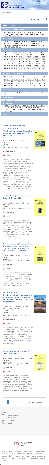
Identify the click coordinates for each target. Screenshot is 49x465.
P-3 (10, 100)
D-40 (15, 81)
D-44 (39, 80)
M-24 (14, 107)
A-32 (5, 32)
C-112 (34, 52)
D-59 (33, 78)
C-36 (15, 65)
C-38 (8, 65)
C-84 (15, 58)
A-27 (21, 32)
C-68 (29, 60)
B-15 (18, 45)
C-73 (12, 60)
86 (33, 402)
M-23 (18, 107)
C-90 (36, 56)
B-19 (5, 45)
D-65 (12, 78)
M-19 (32, 107)
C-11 (15, 69)
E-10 (18, 92)
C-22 (19, 67)
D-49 (26, 80)
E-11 (15, 92)
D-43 (5, 81)
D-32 (39, 81)
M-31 (30, 106)
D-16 (8, 85)
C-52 (43, 61)
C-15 (43, 67)
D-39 (19, 81)
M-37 (8, 106)
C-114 (26, 52)
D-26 (15, 83)
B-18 (8, 45)
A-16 (17, 34)
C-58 (22, 61)
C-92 (29, 56)
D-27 (12, 83)
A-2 (18, 36)
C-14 (5, 69)
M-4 (43, 109)
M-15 (7, 109)
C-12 (12, 69)
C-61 (12, 61)
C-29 (36, 65)
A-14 (23, 34)
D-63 (19, 78)
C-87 (5, 58)
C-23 (15, 67)
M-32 (26, 106)
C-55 (33, 61)
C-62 (8, 61)
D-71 (33, 76)
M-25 (11, 107)
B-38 (22, 41)
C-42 (36, 63)
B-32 (42, 41)
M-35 (16, 106)
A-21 (41, 32)
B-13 (25, 45)
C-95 (19, 56)
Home (3, 12)
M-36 (12, 106)
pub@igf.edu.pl (10, 420)
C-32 (26, 65)
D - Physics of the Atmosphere (13, 73)
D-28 (8, 83)
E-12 (12, 92)
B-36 (29, 41)
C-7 (28, 69)
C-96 (15, 56)
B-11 (32, 45)
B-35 (32, 41)
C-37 (12, 65)
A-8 (43, 34)
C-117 (14, 52)
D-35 (29, 81)
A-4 (13, 36)
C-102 (34, 54)
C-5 (33, 69)
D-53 (12, 80)
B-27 (18, 43)
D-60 (29, 78)
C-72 (15, 60)
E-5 (33, 92)
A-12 (30, 34)
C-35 (19, 65)
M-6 (37, 109)
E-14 (5, 92)
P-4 (7, 100)
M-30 (34, 106)
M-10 (25, 109)
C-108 (9, 54)
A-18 (10, 34)
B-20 (42, 43)
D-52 (15, 80)
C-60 (15, 61)
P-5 (5, 100)
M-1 (11, 111)
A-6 (7, 36)
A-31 (8, 32)
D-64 (15, 78)
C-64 (43, 60)
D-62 (22, 78)
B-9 (39, 45)
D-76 (15, 76)
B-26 (22, 43)
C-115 (22, 52)
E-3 (38, 92)
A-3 (15, 36)
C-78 (36, 58)
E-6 (30, 92)
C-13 (8, 69)
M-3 (5, 111)
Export (8, 155)
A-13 (27, 34)
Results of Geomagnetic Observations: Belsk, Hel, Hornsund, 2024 (16, 197)
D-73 (26, 76)
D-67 (5, 78)
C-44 (29, 63)
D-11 (26, 85)
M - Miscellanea (8, 103)
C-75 (5, 60)
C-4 (36, 69)
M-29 (37, 106)
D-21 (33, 83)
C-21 (22, 67)
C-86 (8, 58)
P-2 (13, 100)
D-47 (33, 80)
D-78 (8, 76)
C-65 (39, 60)
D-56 (43, 78)
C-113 (30, 52)
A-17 (13, 34)
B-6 (6, 47)
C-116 (18, 52)
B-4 (12, 47)
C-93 (26, 56)
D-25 (19, 83)
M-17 (39, 107)
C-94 (22, 56)
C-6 (30, 69)
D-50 (22, 80)
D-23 (26, 83)
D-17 (5, 85)
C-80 (29, 58)
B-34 (35, 41)
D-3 (8, 87)
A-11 (33, 34)
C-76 (43, 58)
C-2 (41, 69)
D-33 (36, 81)
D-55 (5, 80)
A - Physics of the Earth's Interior (14, 29)
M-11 (21, 109)
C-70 (22, 60)
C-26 (5, 67)
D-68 (43, 76)
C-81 (26, 58)
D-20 (36, 83)
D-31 (43, 81)
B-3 (14, 47)
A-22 (38, 32)
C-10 (19, 69)
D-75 (19, 76)
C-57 (26, 61)
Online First (7, 114)
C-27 (43, 65)
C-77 (39, 58)
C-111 (39, 52)
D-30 (5, 83)
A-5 (10, 36)
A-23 (35, 32)
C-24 (12, 67)
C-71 (19, 60)
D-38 (22, 81)
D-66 (8, 78)
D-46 (36, 80)
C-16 (39, 67)
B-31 (5, 43)
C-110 (43, 52)
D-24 (22, 83)
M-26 (7, 107)
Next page (39, 402)
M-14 (11, 109)
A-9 (40, 34)
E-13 (8, 92)
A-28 (18, 32)
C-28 (39, 65)
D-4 (5, 87)
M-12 (18, 109)
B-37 (25, 41)
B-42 (8, 41)
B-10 (35, 45)
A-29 (15, 32)
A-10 (37, 34)
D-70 (36, 76)
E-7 (27, 92)
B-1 (20, 47)
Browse (9, 12)
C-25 (8, 67)
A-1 (20, 36)
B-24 (29, 43)
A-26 (25, 32)
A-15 (20, 34)
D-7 (38, 85)
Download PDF (10, 151)
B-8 (41, 45)
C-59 (19, 61)
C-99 (5, 56)
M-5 (40, 109)
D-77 (12, 76)
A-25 (28, 32)
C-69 (26, 60)
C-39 (5, 65)
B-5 (9, 47)
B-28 (15, 43)
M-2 (8, 111)
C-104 (26, 54)
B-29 (12, 43)
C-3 (39, 69)
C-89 (39, 56)
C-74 (8, 60)
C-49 (12, 63)
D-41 (12, 81)
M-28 (41, 106)
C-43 (33, 63)
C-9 (22, 69)
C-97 (12, 56)
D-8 (35, 85)
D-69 (39, 76)
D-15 (12, 85)
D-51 (19, 80)
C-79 (33, 58)
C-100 (43, 54)
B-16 (15, 45)
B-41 (12, 41)
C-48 (15, 63)
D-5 (44, 85)
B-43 (5, 41)
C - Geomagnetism (9, 50)
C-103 (30, 54)
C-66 (36, 60)
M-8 (31, 109)
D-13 (19, 85)
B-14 (22, 45)
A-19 (7, 34)
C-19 (29, 67)
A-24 (31, 32)
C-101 (39, 54)
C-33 (22, 65)
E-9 (22, 92)
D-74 (22, 76)
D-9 (33, 85)
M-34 (19, 106)
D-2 (10, 87)
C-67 (33, 60)
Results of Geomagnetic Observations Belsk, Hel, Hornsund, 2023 (16, 352)
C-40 (43, 63)
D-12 (22, 85)
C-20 (26, 67)
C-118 (9, 52)
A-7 (5, 36)
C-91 (33, 56)
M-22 (21, 107)
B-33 (39, 41)
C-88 (43, 56)
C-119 (5, 52)
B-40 (15, 41)
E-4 (35, 92)
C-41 (39, 63)
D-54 (8, 80)
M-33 (23, 106)
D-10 (29, 85)
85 (29, 402)
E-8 (24, 92)
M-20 (29, 107)
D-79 (5, 76)
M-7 (34, 109)
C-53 (39, 61)
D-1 (13, 87)
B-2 (17, 47)
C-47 (19, 63)
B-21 (39, 43)
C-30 (33, 65)
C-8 (25, 69)
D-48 (29, 80)
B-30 (8, 43)
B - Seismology (8, 39)
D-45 (43, 80)
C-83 (19, 58)
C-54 (36, 61)
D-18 (43, 83)
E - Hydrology (7, 90)
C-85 (12, 58)
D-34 (33, 81)
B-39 (18, 41)
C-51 (5, 63)
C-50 (8, 63)
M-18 (36, 107)
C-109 (5, 54)
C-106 (18, 54)
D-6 (41, 85)
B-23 (32, 43)
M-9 (29, 109)
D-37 (26, 81)
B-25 (25, 43)
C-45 (26, 63)
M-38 (5, 106)
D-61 (26, 78)
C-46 (22, 63)
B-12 (29, 45)
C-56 (29, 61)
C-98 (8, 56)
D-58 (36, 78)
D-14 (15, 85)
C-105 (22, 54)
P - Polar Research (9, 97)
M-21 (25, 107)
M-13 (14, 109)
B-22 (35, 43)
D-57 (39, 78)
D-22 (29, 83)
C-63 (5, 61)
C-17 (36, 67)
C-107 (14, 54)
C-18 (33, 67)
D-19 (39, 83)
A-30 (11, 32)
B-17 (12, 45)
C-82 (22, 58)
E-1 (43, 92)
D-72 (29, 76)
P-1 (16, 100)
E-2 (41, 92)
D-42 (8, 81)
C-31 (29, 65)
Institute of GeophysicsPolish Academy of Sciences (17, 6)
